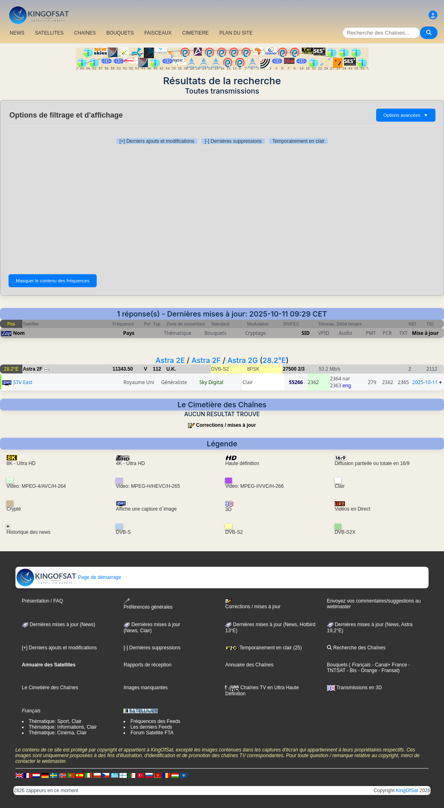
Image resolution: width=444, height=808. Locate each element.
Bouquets (337, 665)
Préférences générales (148, 604)
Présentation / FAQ (42, 601)
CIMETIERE (195, 33)
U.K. (171, 369)
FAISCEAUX (157, 33)
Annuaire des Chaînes (249, 665)
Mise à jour (425, 333)
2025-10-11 (425, 382)
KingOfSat (407, 790)
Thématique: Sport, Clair (55, 721)
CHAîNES (84, 33)
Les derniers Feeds (151, 727)
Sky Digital (211, 382)
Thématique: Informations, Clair (63, 727)
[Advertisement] (222, 209)
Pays (128, 333)
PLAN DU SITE (236, 33)
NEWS (17, 33)
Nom (19, 333)
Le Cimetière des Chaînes (50, 687)
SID (305, 333)
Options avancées (405, 115)
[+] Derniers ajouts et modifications (156, 141)
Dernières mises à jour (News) (58, 624)
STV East (22, 382)
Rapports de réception (147, 665)
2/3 (301, 369)
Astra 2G (242, 360)
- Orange (367, 670)
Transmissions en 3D (354, 687)
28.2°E (274, 360)
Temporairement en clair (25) (263, 648)
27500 (289, 369)
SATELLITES (49, 33)
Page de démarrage (68, 577)
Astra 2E (170, 360)
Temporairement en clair (298, 141)
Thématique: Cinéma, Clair (58, 733)
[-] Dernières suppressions (233, 141)
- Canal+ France (388, 665)
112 (157, 369)
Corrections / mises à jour (226, 425)
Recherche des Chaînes (356, 648)
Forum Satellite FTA (151, 733)
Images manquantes (145, 687)
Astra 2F (206, 360)
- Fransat (387, 670)
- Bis (350, 670)
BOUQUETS (120, 33)
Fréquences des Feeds (155, 721)
